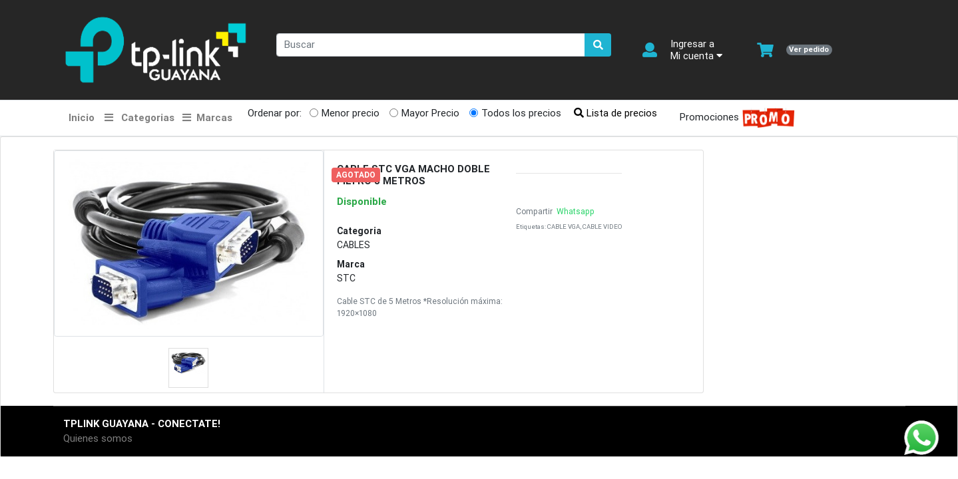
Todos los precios (521, 112)
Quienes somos (97, 438)
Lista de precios (615, 112)
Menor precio (350, 112)
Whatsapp (575, 211)
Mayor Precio (430, 112)
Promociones (733, 118)
